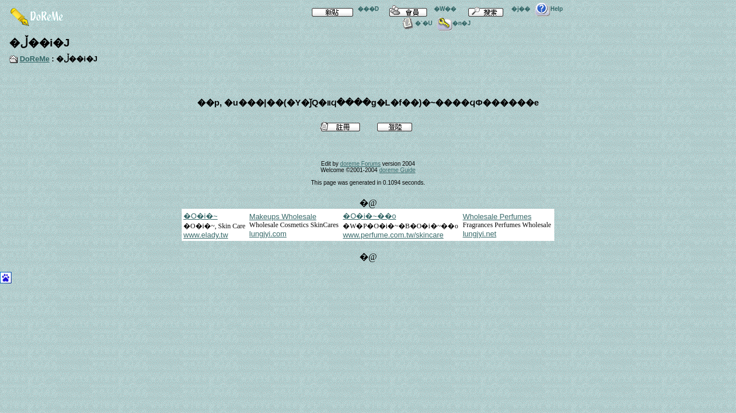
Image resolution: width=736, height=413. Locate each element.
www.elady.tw (205, 235)
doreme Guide (397, 170)
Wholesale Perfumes (497, 216)
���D (343, 9)
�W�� (419, 9)
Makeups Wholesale (282, 216)
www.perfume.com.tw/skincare (393, 235)
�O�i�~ (200, 216)
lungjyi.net (479, 233)
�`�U (416, 23)
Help (549, 9)
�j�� (495, 9)
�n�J (454, 23)
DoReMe (34, 58)
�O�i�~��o (369, 216)
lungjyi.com (268, 233)
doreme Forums (360, 164)
